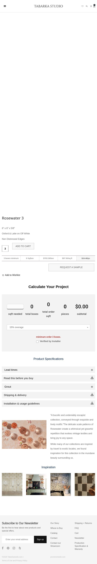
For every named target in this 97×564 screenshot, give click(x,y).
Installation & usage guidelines (22, 403)
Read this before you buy (18, 378)
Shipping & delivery (15, 395)
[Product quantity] (5, 248)
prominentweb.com (57, 557)
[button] (11, 275)
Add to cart (23, 246)
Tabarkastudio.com (15, 557)
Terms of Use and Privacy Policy (14, 561)
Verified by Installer (50, 341)
